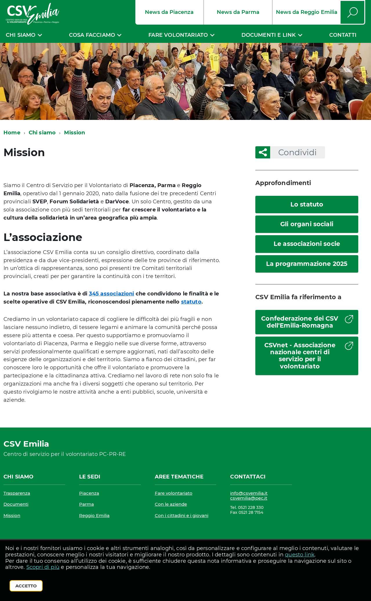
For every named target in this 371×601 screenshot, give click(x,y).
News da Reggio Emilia (306, 12)
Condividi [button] (293, 152)
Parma (86, 504)
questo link (299, 554)
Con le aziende (171, 504)
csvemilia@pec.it (248, 498)
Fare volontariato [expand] (178, 35)
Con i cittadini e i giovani (181, 515)
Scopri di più (42, 567)
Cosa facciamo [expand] (92, 35)
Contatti (343, 35)
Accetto (26, 586)
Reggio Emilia (94, 515)
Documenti (15, 504)
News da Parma (238, 12)
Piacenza (89, 493)
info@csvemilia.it (249, 493)
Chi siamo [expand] (21, 35)
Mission (11, 515)
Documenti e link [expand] (268, 35)
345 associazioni (111, 294)
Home (11, 132)
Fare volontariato (173, 493)
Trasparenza (16, 493)
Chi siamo (42, 132)
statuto (191, 302)
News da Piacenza (169, 12)
